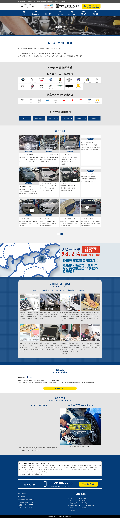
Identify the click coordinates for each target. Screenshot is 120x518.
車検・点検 (59, 14)
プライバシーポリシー (87, 505)
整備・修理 (48, 14)
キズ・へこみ (72, 14)
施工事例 (83, 498)
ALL (24, 118)
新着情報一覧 (59, 388)
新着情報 (83, 508)
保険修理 (83, 14)
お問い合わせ (85, 503)
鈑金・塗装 (66, 118)
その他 (94, 118)
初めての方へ (36, 14)
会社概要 (95, 14)
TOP (24, 14)
